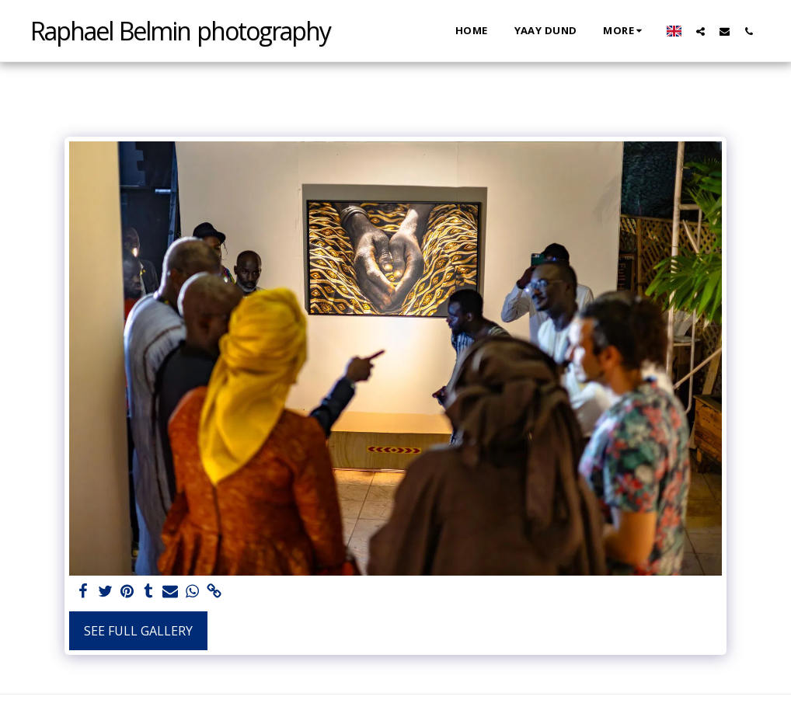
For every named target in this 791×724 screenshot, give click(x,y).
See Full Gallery (138, 630)
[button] (700, 31)
